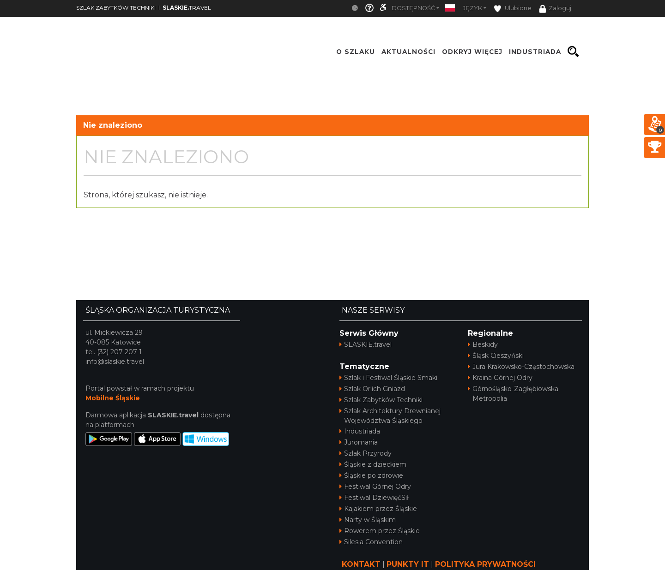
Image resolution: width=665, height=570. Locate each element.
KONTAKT (361, 564)
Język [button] (472, 8)
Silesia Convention (371, 542)
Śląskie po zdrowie (371, 475)
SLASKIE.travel (365, 344)
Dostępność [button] (413, 8)
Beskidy (483, 344)
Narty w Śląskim (367, 520)
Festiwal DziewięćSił (374, 497)
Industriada (359, 431)
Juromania (358, 442)
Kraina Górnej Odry (500, 378)
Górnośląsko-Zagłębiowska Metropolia (513, 394)
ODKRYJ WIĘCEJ (472, 51)
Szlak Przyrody (365, 453)
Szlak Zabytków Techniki (381, 400)
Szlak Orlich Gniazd (372, 389)
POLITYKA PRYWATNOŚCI (485, 564)
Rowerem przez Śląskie (379, 531)
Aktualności (408, 51)
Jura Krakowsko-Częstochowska (521, 366)
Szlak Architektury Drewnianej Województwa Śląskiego (390, 416)
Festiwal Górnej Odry (375, 486)
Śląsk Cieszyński (496, 355)
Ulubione (513, 8)
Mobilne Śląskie (112, 398)
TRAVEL (187, 7)
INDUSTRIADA (535, 51)
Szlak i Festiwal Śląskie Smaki (388, 378)
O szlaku (355, 51)
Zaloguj (555, 9)
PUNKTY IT (408, 564)
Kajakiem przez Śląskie (378, 509)
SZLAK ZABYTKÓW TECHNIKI (116, 7)
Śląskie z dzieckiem (372, 464)
